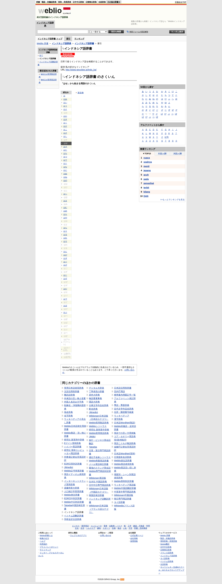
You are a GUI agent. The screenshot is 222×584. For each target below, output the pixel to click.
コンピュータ (96, 526)
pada (146, 179)
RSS (122, 579)
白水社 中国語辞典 (98, 481)
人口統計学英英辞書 (74, 491)
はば (65, 306)
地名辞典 (68, 412)
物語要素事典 (95, 398)
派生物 (81, 92)
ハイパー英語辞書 (72, 446)
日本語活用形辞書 (122, 388)
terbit (146, 187)
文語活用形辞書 (71, 391)
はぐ (65, 262)
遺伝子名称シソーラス (100, 457)
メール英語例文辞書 (98, 464)
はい (65, 103)
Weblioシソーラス (98, 426)
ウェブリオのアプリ (78, 535)
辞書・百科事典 (140, 528)
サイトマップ (45, 550)
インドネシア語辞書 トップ (50, 39)
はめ (65, 211)
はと (65, 163)
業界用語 (85, 526)
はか (65, 116)
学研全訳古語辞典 (72, 519)
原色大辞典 (94, 395)
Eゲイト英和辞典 (72, 443)
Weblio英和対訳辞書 (124, 481)
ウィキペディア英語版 (125, 485)
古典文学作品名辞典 (98, 405)
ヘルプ (42, 541)
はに (65, 170)
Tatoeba (93, 447)
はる (65, 235)
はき (65, 119)
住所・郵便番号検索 (124, 412)
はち (65, 153)
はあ (65, 99)
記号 (167, 137)
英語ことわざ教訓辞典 (125, 443)
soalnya (148, 162)
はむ (65, 207)
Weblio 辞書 (42, 43)
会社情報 (134, 538)
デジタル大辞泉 (96, 388)
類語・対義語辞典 (49, 2)
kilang (147, 192)
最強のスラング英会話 (100, 468)
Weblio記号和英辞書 (74, 470)
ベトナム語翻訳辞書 (74, 515)
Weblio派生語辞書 (123, 460)
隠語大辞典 (94, 402)
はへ (65, 194)
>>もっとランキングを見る (172, 199)
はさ (65, 133)
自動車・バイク (115, 526)
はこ (65, 130)
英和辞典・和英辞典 (168, 541)
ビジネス (76, 526)
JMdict (92, 436)
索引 (68, 39)
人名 (125, 528)
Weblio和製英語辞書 (99, 460)
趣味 (99, 528)
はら (65, 228)
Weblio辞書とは (46, 535)
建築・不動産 (138, 526)
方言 (130, 528)
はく (65, 123)
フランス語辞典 (166, 553)
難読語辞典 (69, 395)
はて (65, 160)
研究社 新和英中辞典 (99, 429)
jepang (147, 170)
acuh (146, 175)
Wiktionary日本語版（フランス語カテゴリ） (98, 509)
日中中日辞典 (78, 2)
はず (65, 279)
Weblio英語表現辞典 (124, 464)
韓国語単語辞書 (96, 495)
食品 (119, 528)
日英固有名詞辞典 (122, 457)
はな (65, 167)
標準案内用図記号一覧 (125, 395)
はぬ (65, 174)
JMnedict (68, 467)
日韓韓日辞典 (91, 2)
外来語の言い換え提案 (75, 398)
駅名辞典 (93, 409)
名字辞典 (68, 415)
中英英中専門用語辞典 (125, 492)
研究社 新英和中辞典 (74, 439)
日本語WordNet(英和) (124, 453)
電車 (105, 526)
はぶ (65, 312)
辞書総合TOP (180, 2)
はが (65, 255)
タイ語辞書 (119, 502)
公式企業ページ (136, 535)
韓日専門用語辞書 (122, 498)
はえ (65, 109)
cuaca (147, 158)
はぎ (65, 258)
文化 (77, 528)
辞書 (38, 2)
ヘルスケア (90, 528)
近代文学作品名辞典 (124, 409)
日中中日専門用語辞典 (100, 485)
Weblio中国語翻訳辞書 (125, 488)
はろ (65, 241)
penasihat (149, 183)
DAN (146, 196)
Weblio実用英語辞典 (99, 433)
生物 (114, 528)
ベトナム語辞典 (166, 561)
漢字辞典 (118, 419)
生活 (82, 528)
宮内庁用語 (119, 391)
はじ (65, 275)
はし (65, 136)
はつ (65, 157)
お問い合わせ (105, 535)
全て (41, 55)
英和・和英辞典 (64, 2)
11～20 (162, 153)
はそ (65, 147)
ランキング (79, 39)
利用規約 (43, 544)
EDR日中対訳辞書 (73, 498)
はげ (65, 265)
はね (65, 177)
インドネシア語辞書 (84, 43)
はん (65, 252)
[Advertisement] (130, 13)
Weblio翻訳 (164, 544)
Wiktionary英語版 (97, 478)
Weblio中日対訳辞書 (74, 502)
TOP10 (147, 153)
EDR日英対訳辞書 (73, 464)
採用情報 (134, 541)
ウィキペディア (121, 415)
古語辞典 (102, 2)
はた (65, 150)
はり (65, 231)
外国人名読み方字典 (74, 402)
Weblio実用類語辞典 (99, 422)
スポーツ (106, 528)
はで (65, 299)
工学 (129, 526)
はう (65, 106)
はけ (65, 126)
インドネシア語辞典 (61, 43)
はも (65, 214)
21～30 (177, 153)
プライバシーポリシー (49, 547)
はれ (65, 238)
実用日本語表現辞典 (74, 388)
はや (65, 218)
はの (65, 180)
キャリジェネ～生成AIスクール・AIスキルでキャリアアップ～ (171, 570)
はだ (65, 289)
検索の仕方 (44, 538)
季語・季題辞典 (121, 405)
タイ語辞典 (165, 558)
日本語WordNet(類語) (124, 422)
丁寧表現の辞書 (96, 391)
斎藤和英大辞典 (71, 488)
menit (146, 166)
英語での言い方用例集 (125, 433)
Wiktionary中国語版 (123, 495)
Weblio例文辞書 (72, 495)
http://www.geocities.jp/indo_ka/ (81, 69)
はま (65, 201)
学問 (148, 526)
